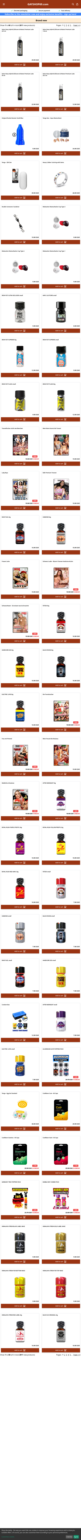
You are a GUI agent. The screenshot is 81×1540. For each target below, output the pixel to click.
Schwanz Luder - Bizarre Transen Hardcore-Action (58, 561)
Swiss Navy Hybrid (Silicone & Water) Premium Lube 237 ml (18, 30)
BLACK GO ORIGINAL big (50, 1315)
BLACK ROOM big (48, 650)
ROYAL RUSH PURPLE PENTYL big (12, 827)
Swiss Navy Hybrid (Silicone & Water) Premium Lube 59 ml (18, 74)
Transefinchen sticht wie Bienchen (12, 428)
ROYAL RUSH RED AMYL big (10, 872)
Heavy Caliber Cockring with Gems (53, 162)
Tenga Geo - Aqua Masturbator (52, 118)
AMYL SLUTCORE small (49, 295)
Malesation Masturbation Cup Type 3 (54, 207)
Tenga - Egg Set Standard (9, 1093)
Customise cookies (7, 1537)
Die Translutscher (48, 694)
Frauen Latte (6, 561)
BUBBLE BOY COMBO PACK (51, 1182)
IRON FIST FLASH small (9, 384)
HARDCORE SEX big (8, 650)
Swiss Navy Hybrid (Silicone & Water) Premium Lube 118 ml (59, 30)
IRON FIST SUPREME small (51, 340)
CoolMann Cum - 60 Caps (50, 1093)
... (72, 25)
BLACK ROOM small (49, 916)
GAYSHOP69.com (38, 4)
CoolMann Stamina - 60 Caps (10, 1138)
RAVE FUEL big (6, 517)
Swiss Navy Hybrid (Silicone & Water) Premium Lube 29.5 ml (59, 74)
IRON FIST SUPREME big (9, 340)
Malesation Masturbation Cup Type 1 (54, 251)
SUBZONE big (47, 517)
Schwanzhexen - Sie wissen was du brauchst (15, 606)
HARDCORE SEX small (49, 960)
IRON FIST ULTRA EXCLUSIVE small (12, 295)
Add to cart (20, 64)
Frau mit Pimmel (7, 739)
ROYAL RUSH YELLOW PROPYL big (53, 827)
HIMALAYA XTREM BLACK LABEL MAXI (13, 1226)
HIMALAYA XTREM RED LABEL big (12, 1315)
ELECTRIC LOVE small (8, 1049)
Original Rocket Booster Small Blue (12, 118)
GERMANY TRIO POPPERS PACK (11, 1182)
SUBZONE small (6, 916)
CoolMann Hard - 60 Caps (50, 1138)
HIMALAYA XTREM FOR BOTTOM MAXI (13, 1271)
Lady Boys (5, 473)
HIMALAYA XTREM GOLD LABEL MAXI (54, 1226)
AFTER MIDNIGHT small (50, 1005)
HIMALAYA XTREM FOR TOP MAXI (53, 1271)
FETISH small (47, 872)
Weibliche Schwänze (8, 783)
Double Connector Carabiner (10, 207)
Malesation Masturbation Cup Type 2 (13, 251)
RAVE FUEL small (7, 960)
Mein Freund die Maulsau (50, 739)
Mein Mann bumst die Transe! (52, 428)
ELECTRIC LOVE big (7, 694)
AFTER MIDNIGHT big (49, 783)
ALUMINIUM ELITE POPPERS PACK (53, 1049)
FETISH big (46, 606)
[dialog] (40, 1534)
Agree (76, 1537)
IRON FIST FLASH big (49, 384)
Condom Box (6, 1005)
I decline (69, 1537)
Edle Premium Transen (50, 473)
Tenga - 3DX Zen (7, 162)
